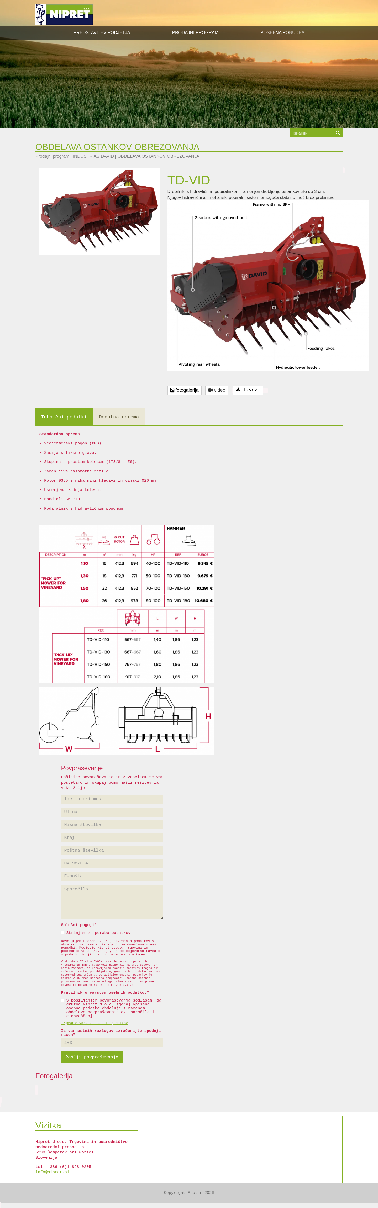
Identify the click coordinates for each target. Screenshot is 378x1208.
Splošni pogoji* (79, 925)
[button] (195, 32)
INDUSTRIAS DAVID (93, 156)
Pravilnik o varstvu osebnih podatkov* (105, 993)
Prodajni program (52, 156)
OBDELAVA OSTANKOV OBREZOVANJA (158, 156)
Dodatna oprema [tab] (119, 417)
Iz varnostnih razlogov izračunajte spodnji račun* (111, 1033)
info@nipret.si (52, 1172)
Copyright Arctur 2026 (189, 1192)
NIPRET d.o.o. (64, 14)
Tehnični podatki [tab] (64, 417)
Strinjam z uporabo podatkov (95, 933)
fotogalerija (184, 390)
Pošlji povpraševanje (91, 1057)
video (216, 390)
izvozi (248, 390)
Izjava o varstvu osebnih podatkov (94, 1023)
